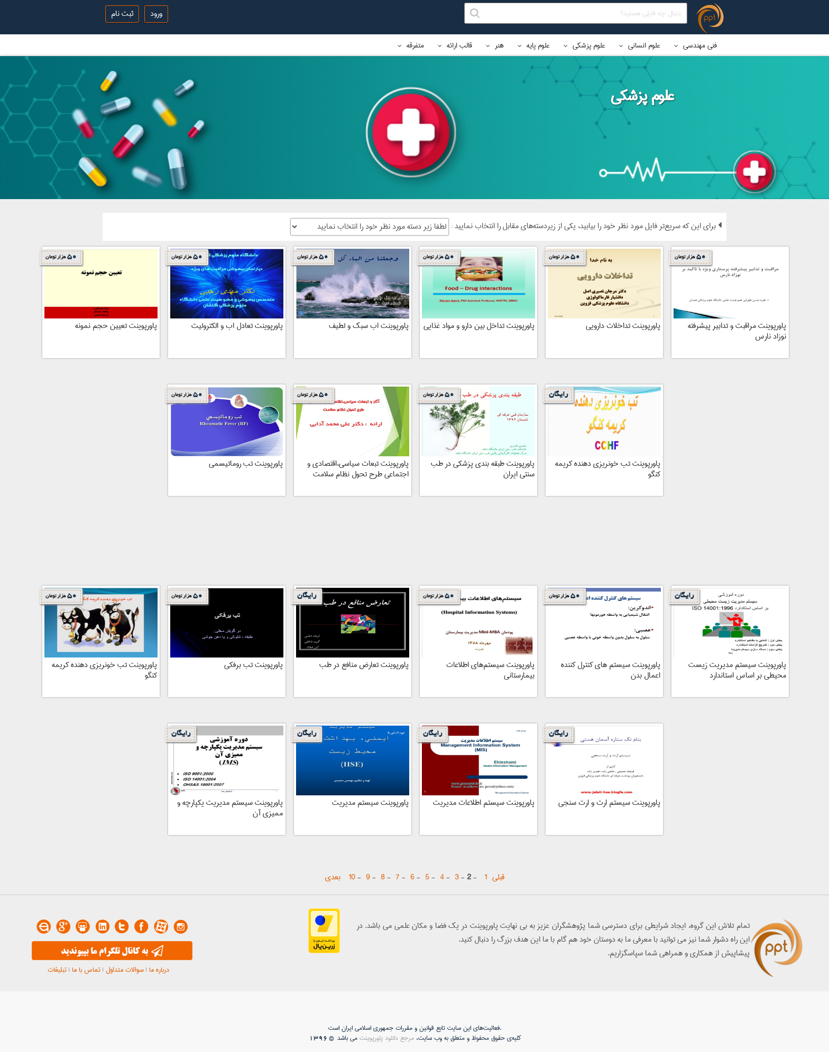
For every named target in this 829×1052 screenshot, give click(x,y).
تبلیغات (57, 969)
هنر (495, 45)
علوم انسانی (639, 45)
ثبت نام (122, 14)
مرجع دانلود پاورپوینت (387, 1038)
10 (351, 877)
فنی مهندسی (695, 45)
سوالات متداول (125, 969)
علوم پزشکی (584, 45)
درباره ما (159, 969)
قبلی (498, 877)
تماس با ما (86, 969)
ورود (156, 14)
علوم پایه (534, 45)
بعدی (332, 877)
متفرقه (411, 45)
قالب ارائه (455, 45)
